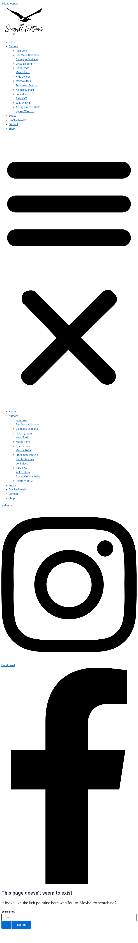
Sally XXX (21, 98)
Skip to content (10, 3)
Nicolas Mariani (25, 89)
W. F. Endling (23, 102)
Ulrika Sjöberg (24, 63)
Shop (12, 128)
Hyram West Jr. (25, 111)
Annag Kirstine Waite (28, 107)
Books (12, 115)
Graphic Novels (17, 120)
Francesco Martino (27, 85)
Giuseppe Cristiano (27, 59)
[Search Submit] (6, 925)
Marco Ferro (23, 72)
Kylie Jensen (23, 76)
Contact (13, 124)
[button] (69, 270)
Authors (13, 46)
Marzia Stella (23, 81)
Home (12, 42)
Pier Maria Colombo (27, 55)
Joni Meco (22, 94)
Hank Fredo (22, 68)
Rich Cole (21, 50)
